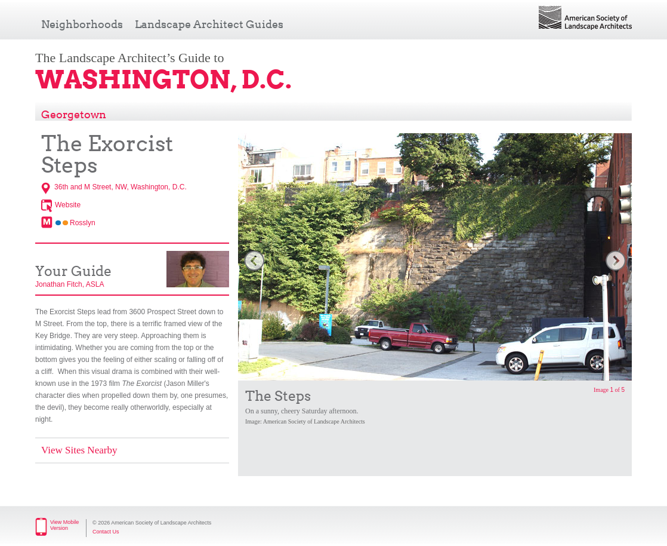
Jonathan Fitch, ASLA (69, 284)
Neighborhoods (82, 24)
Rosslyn (82, 223)
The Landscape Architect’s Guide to (129, 57)
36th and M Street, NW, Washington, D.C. (120, 187)
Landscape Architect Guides (209, 24)
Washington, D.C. (163, 79)
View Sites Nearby (79, 450)
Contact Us (105, 532)
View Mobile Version (64, 525)
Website (68, 205)
